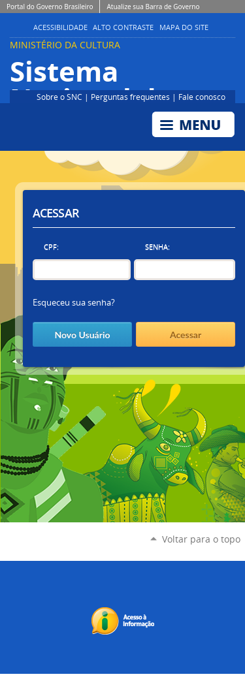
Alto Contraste (123, 27)
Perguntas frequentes (130, 96)
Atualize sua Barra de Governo (152, 6)
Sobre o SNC (59, 96)
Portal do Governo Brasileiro (50, 6)
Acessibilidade (60, 27)
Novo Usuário (82, 334)
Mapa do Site (183, 27)
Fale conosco (201, 96)
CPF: (51, 246)
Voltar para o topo (201, 539)
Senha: (157, 246)
